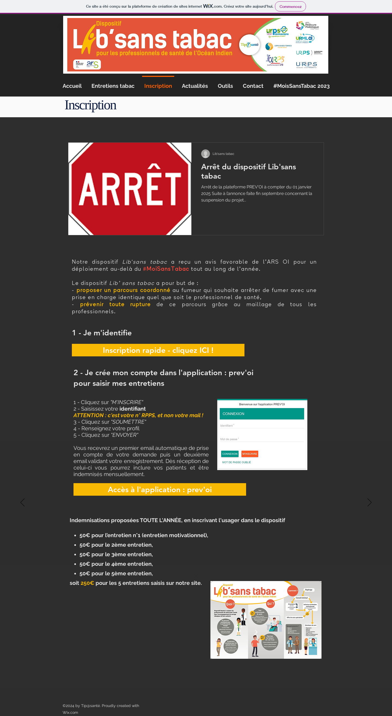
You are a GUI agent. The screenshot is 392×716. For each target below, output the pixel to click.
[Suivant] (369, 502)
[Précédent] (22, 502)
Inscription (90, 104)
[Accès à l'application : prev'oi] (160, 489)
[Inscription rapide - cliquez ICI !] (158, 350)
